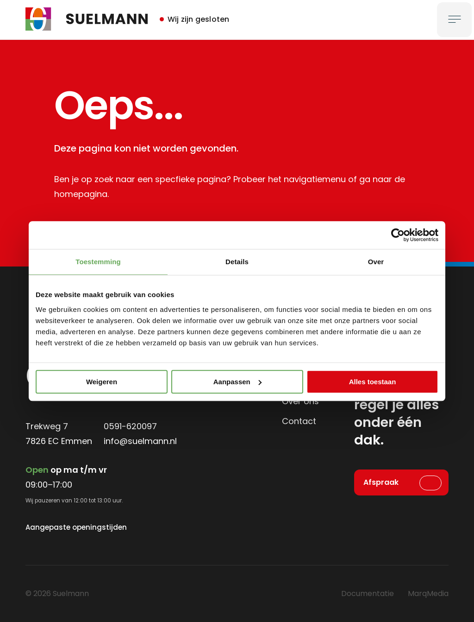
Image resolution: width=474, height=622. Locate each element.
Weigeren (101, 382)
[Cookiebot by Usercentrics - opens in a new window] (397, 235)
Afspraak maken (381, 486)
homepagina (80, 194)
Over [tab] (376, 262)
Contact (299, 421)
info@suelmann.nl (140, 441)
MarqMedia (428, 593)
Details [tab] (237, 262)
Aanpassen (237, 382)
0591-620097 (130, 426)
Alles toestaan (372, 382)
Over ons (300, 401)
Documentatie (367, 593)
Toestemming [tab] (98, 262)
